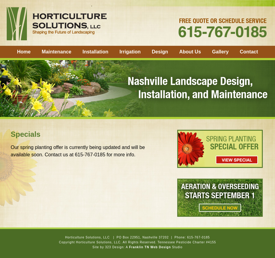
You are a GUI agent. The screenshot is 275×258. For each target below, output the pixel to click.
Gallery (220, 51)
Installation (95, 51)
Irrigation (130, 51)
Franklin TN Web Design (150, 247)
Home (24, 51)
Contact (249, 51)
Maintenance (57, 51)
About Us (190, 51)
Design (160, 51)
